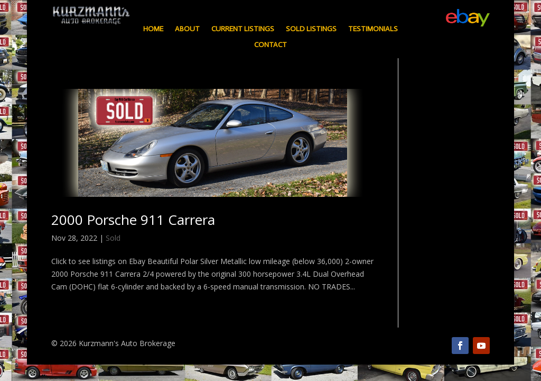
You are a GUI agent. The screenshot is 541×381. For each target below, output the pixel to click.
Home (153, 29)
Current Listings (242, 29)
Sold (113, 238)
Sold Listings (311, 29)
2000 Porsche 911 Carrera (133, 219)
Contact (270, 45)
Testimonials (373, 29)
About (187, 29)
